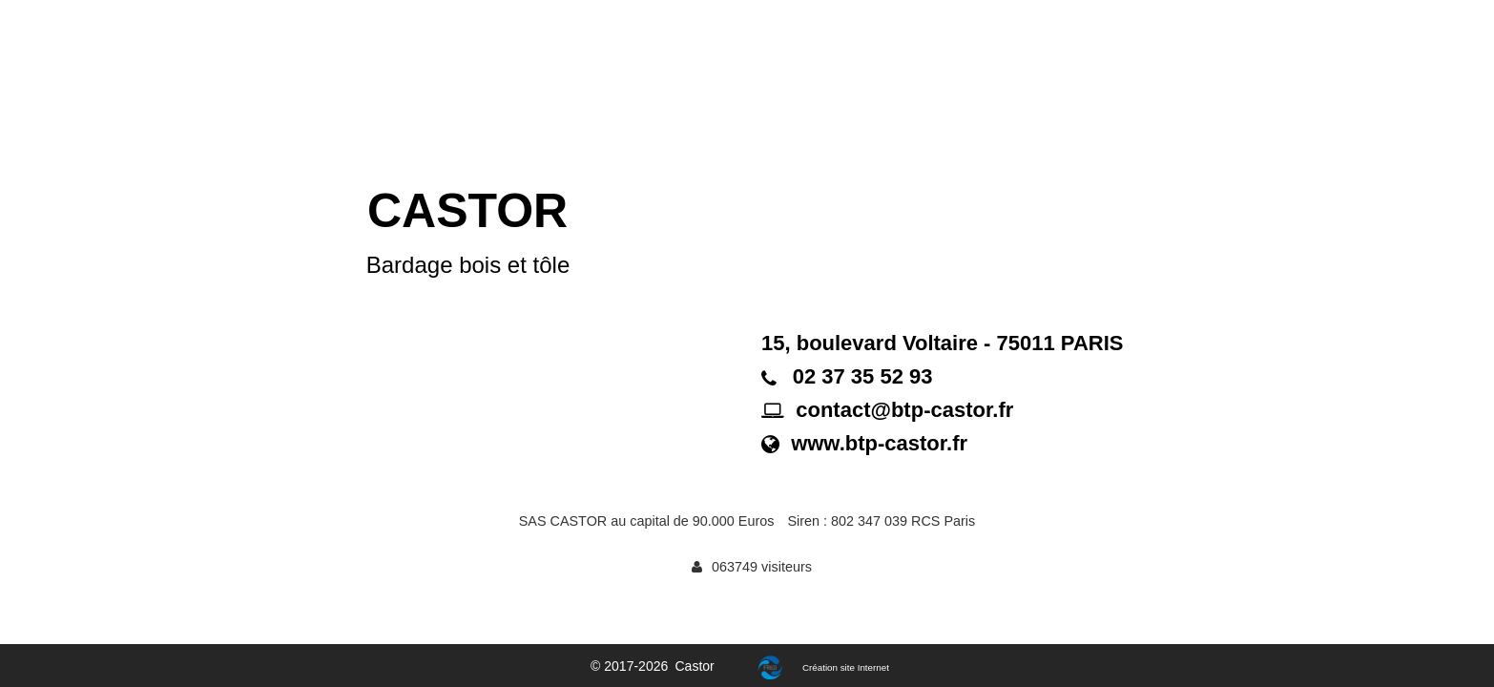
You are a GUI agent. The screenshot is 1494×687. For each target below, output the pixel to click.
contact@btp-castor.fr (904, 410)
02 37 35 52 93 (863, 376)
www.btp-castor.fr (879, 443)
